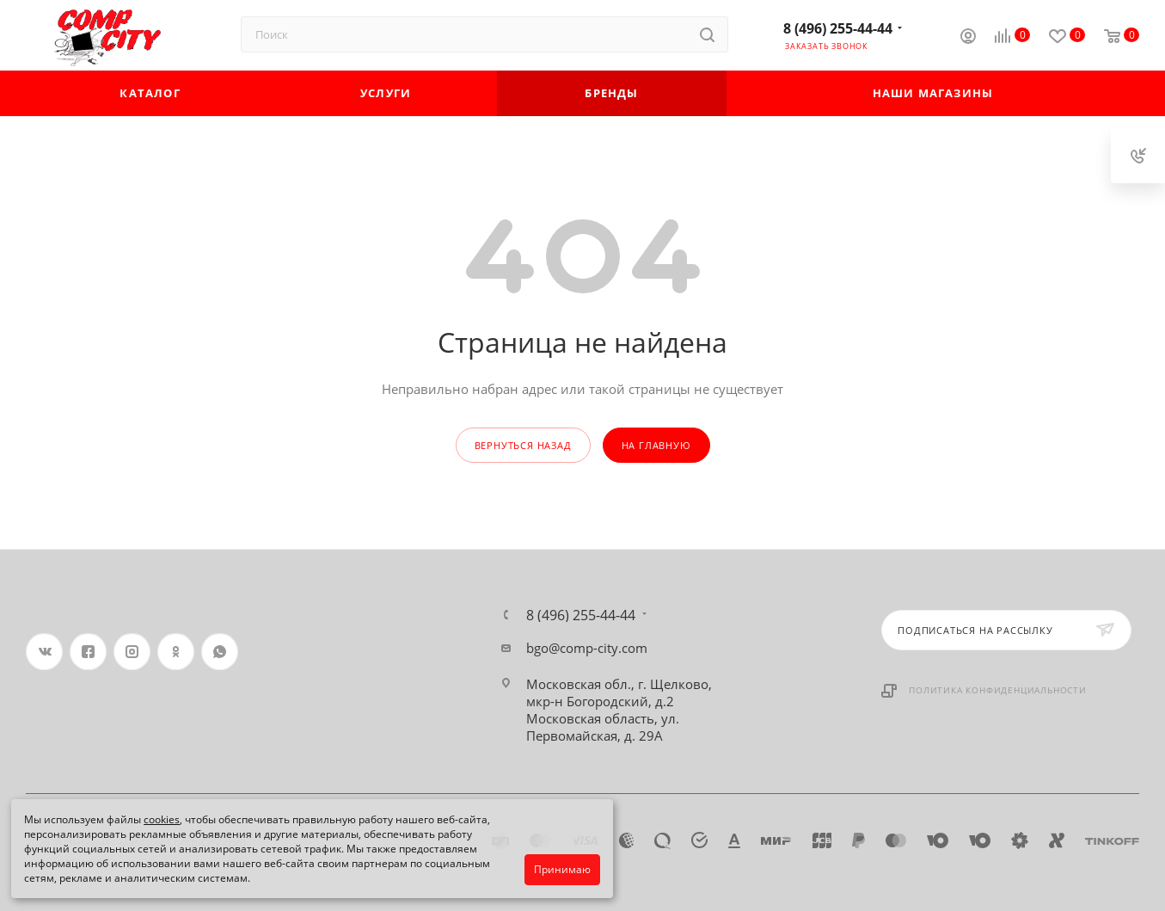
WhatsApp (219, 651)
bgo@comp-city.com (586, 647)
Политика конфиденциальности (998, 690)
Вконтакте (44, 651)
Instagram (131, 651)
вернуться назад (523, 445)
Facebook (88, 651)
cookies (162, 819)
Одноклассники (175, 651)
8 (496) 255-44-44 (837, 28)
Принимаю (562, 869)
